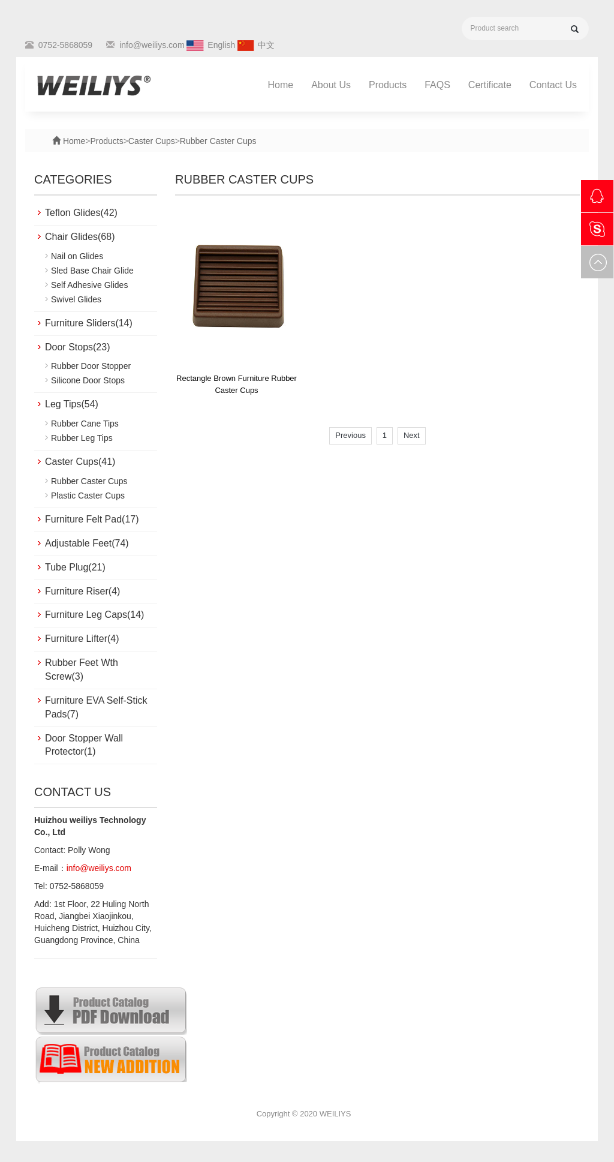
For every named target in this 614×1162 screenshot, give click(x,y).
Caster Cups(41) (80, 462)
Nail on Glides (77, 256)
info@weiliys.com (151, 45)
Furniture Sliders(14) (89, 323)
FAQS (437, 85)
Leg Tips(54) (71, 404)
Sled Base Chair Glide (92, 270)
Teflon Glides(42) (81, 213)
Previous (350, 435)
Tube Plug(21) (75, 567)
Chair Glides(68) (80, 237)
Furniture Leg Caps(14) (94, 614)
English (221, 45)
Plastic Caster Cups (88, 495)
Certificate (489, 85)
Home (281, 85)
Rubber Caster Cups (218, 141)
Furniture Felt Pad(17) (92, 519)
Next (412, 435)
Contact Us (553, 85)
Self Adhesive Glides (89, 285)
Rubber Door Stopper (91, 366)
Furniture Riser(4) (82, 591)
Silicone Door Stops (88, 380)
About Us (331, 85)
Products (388, 85)
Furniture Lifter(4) (82, 638)
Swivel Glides (76, 299)
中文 (266, 45)
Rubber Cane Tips (85, 423)
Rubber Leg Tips (82, 438)
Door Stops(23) (77, 347)
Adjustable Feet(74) (87, 543)
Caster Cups (151, 141)
